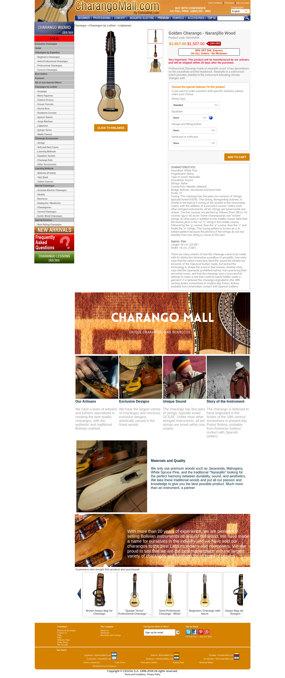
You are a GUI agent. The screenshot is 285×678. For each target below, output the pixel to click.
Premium (39, 78)
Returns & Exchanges (66, 630)
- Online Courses (44, 181)
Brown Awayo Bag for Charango (99, 612)
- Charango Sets (44, 160)
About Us (104, 630)
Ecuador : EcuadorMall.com (224, 655)
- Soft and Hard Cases (47, 147)
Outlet (38, 48)
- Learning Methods (46, 151)
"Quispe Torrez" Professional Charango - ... (134, 612)
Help (59, 635)
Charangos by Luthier (102, 25)
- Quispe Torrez (44, 130)
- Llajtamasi (42, 126)
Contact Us (62, 633)
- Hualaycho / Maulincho (48, 203)
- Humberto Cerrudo (46, 113)
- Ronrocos (42, 199)
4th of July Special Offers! (48, 82)
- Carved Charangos (46, 212)
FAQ (59, 637)
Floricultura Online (148, 662)
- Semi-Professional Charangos (52, 61)
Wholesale (104, 633)
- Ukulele (40, 194)
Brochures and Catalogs (110, 635)
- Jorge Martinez (44, 121)
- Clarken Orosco (45, 100)
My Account (242, 2)
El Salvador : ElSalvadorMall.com (221, 659)
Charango (80, 25)
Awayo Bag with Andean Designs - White (240, 612)
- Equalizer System (45, 156)
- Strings (40, 143)
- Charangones (43, 207)
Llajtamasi (125, 25)
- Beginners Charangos (48, 57)
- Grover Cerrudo (45, 104)
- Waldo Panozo (44, 134)
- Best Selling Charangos (49, 224)
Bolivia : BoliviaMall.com (165, 655)
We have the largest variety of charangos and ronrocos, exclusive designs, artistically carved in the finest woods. (140, 416)
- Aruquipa (41, 91)
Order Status (62, 642)
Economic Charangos (46, 44)
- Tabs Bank (42, 177)
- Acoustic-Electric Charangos (51, 190)
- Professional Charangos (49, 65)
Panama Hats (178, 662)
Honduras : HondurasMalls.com (162, 659)
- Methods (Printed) (46, 173)
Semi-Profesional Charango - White (169, 612)
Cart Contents (215, 2)
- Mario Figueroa (44, 96)
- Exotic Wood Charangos (49, 216)
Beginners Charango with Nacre (204, 612)
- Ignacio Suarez (44, 117)
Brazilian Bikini (206, 662)
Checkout (229, 2)
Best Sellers (41, 74)
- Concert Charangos (46, 70)
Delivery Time (63, 640)
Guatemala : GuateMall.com (102, 659)
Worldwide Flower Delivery (104, 666)
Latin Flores (120, 662)
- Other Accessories (46, 164)
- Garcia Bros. (43, 108)
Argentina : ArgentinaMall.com (100, 655)
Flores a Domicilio (92, 662)
